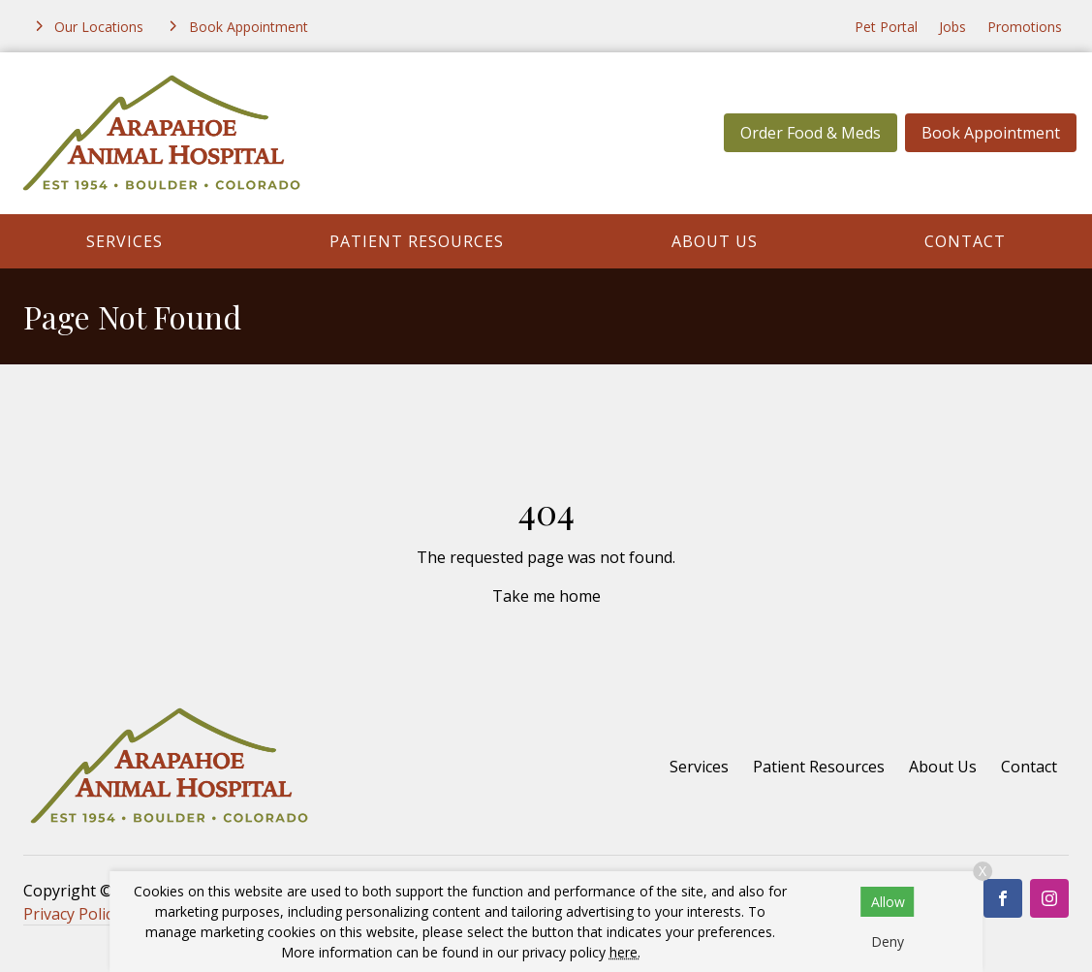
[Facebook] (1002, 898)
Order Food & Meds (810, 132)
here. (624, 952)
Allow (888, 902)
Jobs (952, 26)
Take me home (546, 596)
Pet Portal (886, 26)
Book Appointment (990, 132)
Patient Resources (416, 241)
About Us (714, 241)
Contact (965, 241)
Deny (887, 941)
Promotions (1024, 26)
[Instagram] (1049, 898)
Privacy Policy (71, 914)
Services (124, 241)
